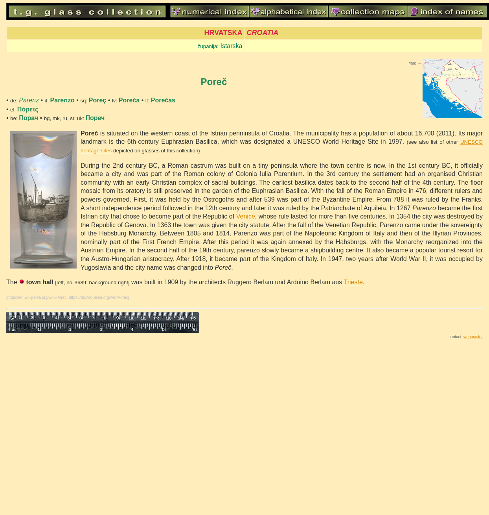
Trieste (353, 282)
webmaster (473, 337)
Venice (245, 216)
